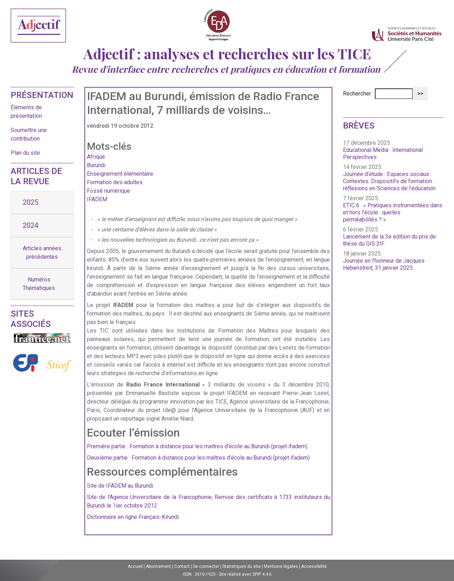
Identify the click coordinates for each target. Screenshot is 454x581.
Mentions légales (281, 566)
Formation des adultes (115, 182)
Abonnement (158, 566)
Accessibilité (314, 566)
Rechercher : (358, 93)
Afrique (96, 156)
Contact (182, 566)
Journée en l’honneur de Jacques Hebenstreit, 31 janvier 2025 (384, 264)
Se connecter (206, 566)
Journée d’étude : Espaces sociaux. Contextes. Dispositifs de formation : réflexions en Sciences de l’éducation (389, 181)
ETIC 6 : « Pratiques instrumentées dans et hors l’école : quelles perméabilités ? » (392, 212)
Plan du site (25, 152)
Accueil (135, 566)
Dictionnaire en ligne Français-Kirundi (133, 517)
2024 (30, 225)
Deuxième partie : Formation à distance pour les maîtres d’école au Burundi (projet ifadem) (198, 457)
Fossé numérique (108, 190)
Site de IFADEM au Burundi (120, 485)
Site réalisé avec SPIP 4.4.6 (245, 574)
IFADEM (97, 199)
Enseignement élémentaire (120, 173)
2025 (30, 202)
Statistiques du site (241, 566)
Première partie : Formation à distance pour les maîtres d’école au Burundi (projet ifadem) (197, 446)
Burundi (96, 165)
